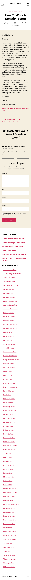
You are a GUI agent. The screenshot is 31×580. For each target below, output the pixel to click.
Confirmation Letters (10, 356)
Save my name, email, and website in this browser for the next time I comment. (14, 214)
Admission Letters (9, 278)
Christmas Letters (9, 336)
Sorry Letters (7, 543)
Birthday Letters (8, 313)
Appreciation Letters (10, 305)
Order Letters (7, 485)
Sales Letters (7, 528)
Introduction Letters (10, 446)
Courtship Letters (9, 367)
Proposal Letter (8, 500)
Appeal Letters (8, 293)
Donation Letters (15, 11)
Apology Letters (8, 289)
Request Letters (8, 512)
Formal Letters (8, 403)
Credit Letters (7, 375)
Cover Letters (7, 371)
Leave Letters (7, 457)
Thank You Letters (9, 559)
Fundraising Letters (9, 410)
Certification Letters (10, 328)
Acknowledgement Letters (12, 274)
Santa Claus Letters (9, 532)
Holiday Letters (8, 430)
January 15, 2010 (22, 23)
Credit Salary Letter (9, 250)
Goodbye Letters (9, 418)
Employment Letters (10, 387)
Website (4, 205)
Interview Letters (9, 442)
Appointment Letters (10, 301)
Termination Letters (9, 555)
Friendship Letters (9, 406)
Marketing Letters (9, 477)
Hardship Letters (8, 426)
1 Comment (16, 25)
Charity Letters (8, 332)
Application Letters (9, 297)
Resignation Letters (9, 516)
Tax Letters (7, 551)
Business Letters (8, 321)
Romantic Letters (9, 524)
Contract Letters (8, 363)
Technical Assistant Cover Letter (13, 239)
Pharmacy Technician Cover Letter (14, 254)
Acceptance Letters (9, 270)
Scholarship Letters (9, 535)
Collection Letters (9, 344)
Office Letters (7, 481)
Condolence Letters (9, 352)
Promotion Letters (9, 496)
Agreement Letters (9, 281)
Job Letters (7, 453)
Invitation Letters (9, 449)
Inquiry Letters (8, 434)
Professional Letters (10, 492)
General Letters (8, 414)
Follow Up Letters (9, 399)
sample (10, 23)
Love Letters (7, 473)
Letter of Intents (8, 465)
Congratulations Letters (11, 360)
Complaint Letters (9, 348)
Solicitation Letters (9, 539)
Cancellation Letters (10, 324)
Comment (5, 174)
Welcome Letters (9, 567)
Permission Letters (9, 489)
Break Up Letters (9, 317)
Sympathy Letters (9, 547)
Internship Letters (9, 438)
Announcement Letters (11, 285)
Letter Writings (8, 469)
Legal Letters (7, 461)
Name (4, 190)
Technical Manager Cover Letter (13, 243)
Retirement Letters (9, 520)
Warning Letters (8, 563)
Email (4, 197)
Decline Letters (8, 379)
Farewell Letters (8, 391)
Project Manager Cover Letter (12, 246)
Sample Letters (15, 3)
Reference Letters (9, 508)
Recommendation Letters (11, 504)
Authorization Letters (10, 309)
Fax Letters (7, 395)
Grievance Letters (9, 422)
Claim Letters (7, 340)
